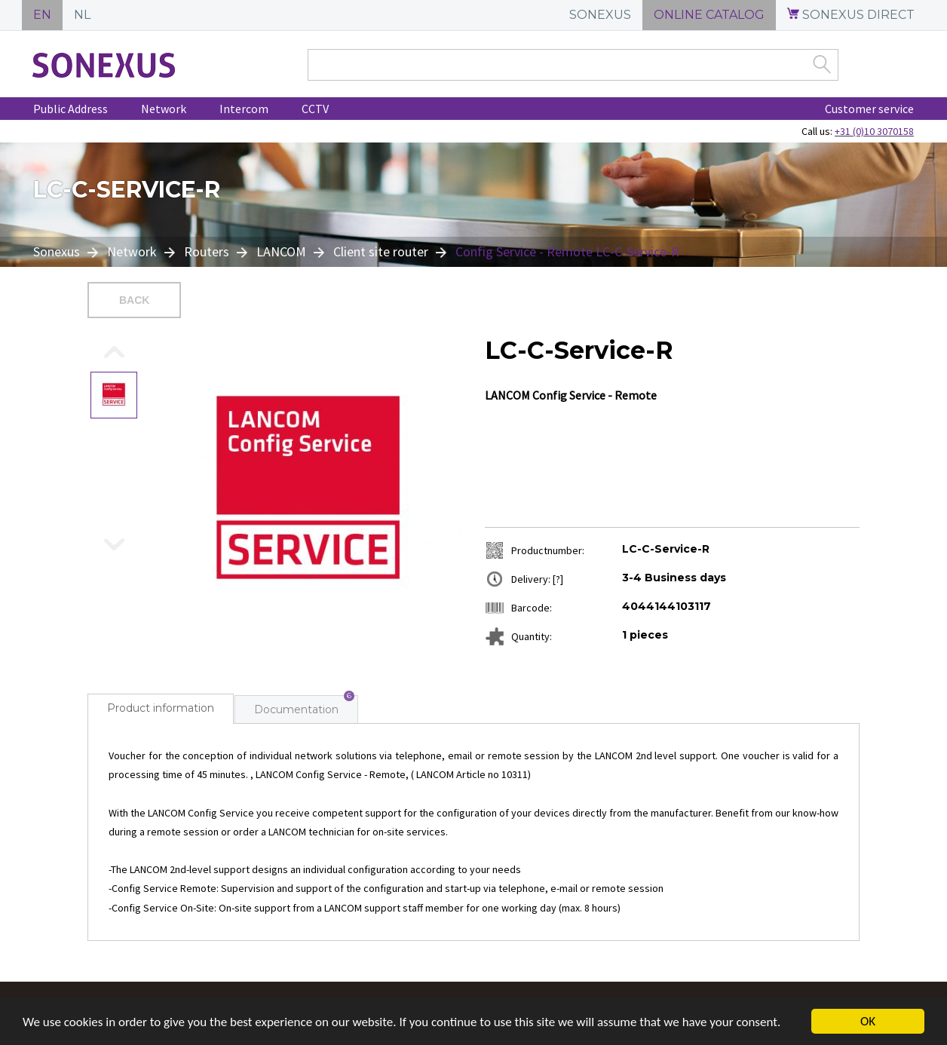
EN (42, 15)
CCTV (315, 108)
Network (163, 108)
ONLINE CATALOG (709, 15)
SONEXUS (600, 15)
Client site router (380, 251)
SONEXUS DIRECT (851, 15)
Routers (206, 251)
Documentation (296, 709)
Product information (160, 708)
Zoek (822, 64)
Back (134, 300)
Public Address (70, 108)
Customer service (869, 108)
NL (82, 15)
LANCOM (281, 251)
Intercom (243, 108)
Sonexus (58, 251)
